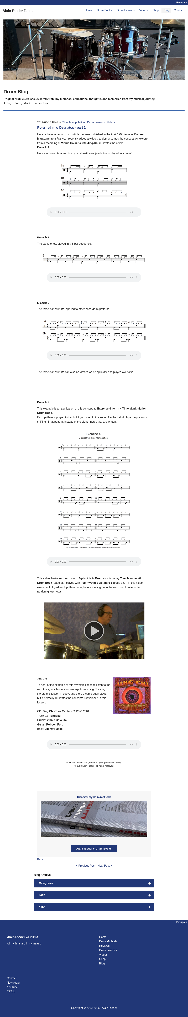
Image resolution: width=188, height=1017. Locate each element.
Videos (143, 10)
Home (88, 10)
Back (40, 859)
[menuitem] (88, 10)
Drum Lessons (125, 10)
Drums (26, 10)
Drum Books (104, 10)
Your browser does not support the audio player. (94, 212)
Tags (95, 894)
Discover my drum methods (93, 797)
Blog (166, 10)
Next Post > (105, 865)
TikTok (11, 991)
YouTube (12, 987)
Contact (178, 10)
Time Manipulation (73, 122)
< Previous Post (86, 865)
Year (95, 906)
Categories (95, 883)
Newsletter (13, 982)
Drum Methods (108, 941)
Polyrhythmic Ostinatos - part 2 (66, 127)
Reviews (104, 945)
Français (181, 2)
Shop (155, 10)
